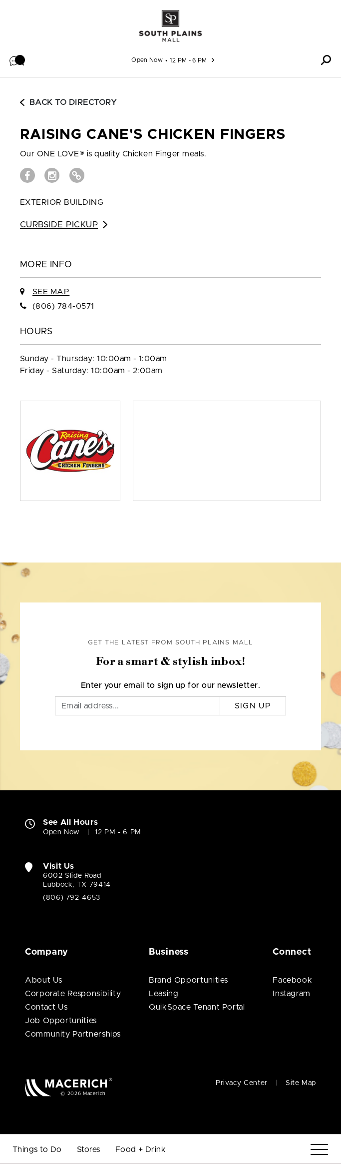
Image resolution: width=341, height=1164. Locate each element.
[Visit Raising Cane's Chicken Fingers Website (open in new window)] (76, 175)
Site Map (301, 1083)
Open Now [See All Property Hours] (147, 60)
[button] (17, 60)
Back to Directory (68, 102)
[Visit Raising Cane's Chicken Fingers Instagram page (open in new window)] (51, 175)
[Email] (137, 705)
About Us (43, 980)
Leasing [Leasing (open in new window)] (163, 994)
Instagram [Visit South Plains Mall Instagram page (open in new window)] (292, 994)
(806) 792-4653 (71, 897)
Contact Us (46, 1007)
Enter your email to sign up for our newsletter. (171, 685)
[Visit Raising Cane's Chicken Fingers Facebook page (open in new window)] (27, 175)
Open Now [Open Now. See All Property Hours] (61, 832)
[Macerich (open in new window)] (68, 1087)
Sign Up (253, 706)
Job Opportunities (61, 1021)
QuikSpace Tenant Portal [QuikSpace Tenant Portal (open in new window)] (197, 1007)
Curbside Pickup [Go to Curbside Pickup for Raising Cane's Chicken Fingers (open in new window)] (63, 224)
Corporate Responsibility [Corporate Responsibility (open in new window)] (73, 994)
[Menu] (319, 1150)
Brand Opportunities (188, 980)
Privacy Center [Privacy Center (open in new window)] (242, 1083)
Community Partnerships (73, 1034)
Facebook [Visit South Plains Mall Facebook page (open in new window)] (292, 980)
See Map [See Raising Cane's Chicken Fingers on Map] (50, 292)
